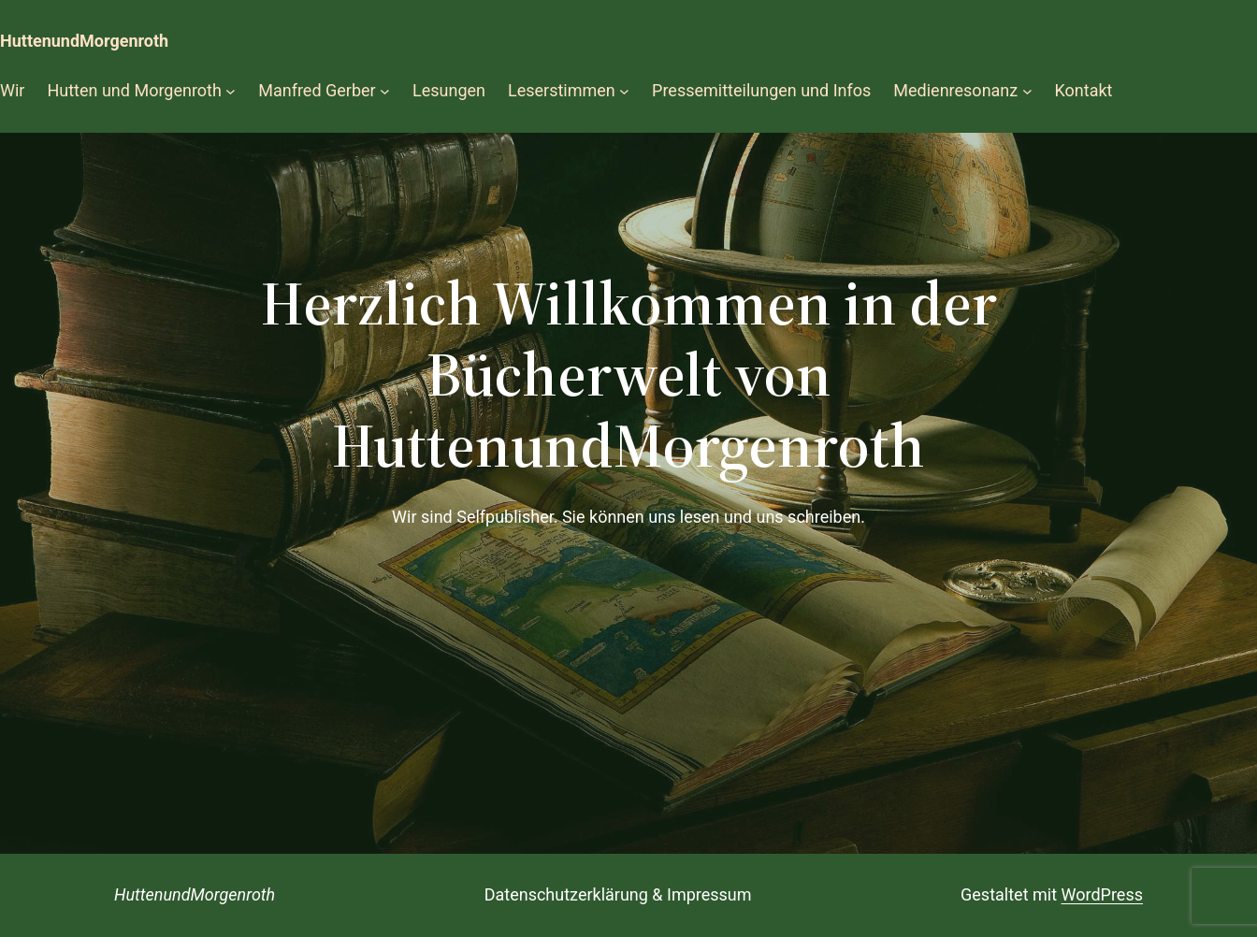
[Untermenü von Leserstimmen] (624, 91)
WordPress (1102, 894)
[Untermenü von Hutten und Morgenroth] (230, 91)
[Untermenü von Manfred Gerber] (385, 91)
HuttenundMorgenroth (84, 40)
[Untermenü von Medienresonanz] (1027, 91)
